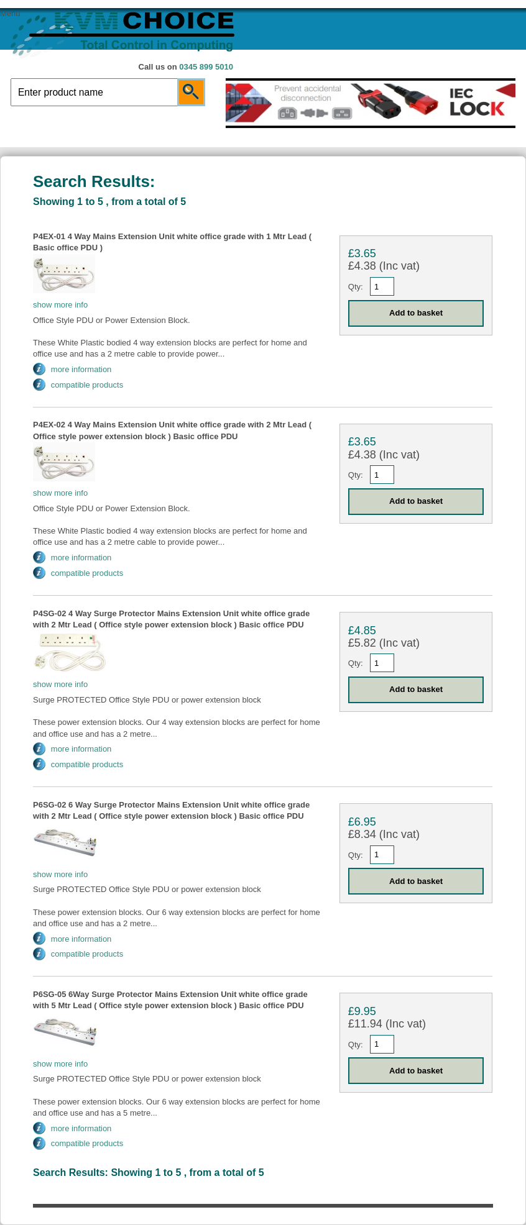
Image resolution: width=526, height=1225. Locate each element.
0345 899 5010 (206, 66)
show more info (60, 304)
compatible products (87, 384)
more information (81, 369)
